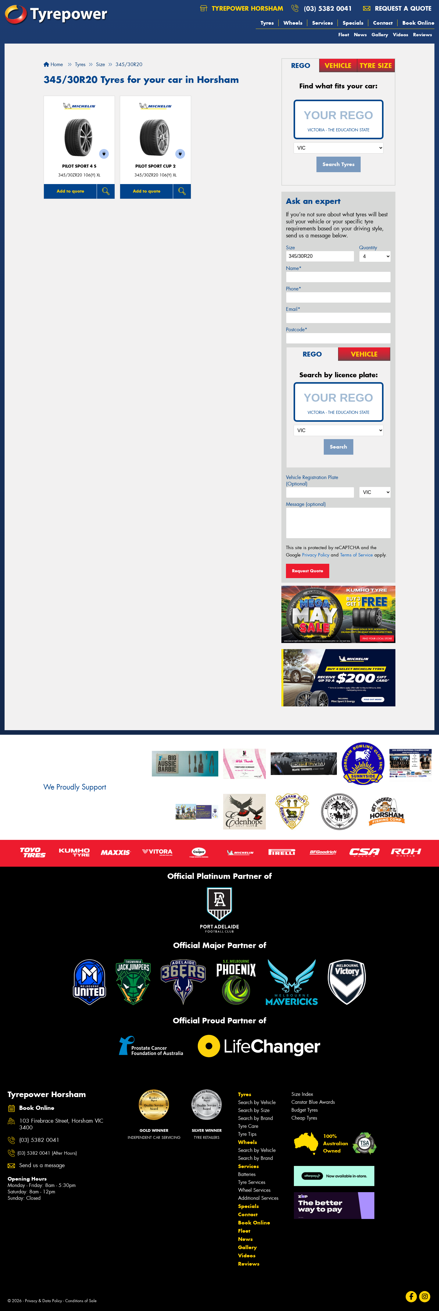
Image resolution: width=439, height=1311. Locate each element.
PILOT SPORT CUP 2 (155, 166)
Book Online (418, 23)
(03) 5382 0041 (328, 8)
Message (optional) (306, 504)
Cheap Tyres (304, 1118)
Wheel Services (254, 1190)
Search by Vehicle (257, 1102)
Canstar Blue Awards (313, 1102)
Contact (383, 23)
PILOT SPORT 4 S (79, 166)
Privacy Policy (315, 555)
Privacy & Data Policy (43, 1300)
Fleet (343, 34)
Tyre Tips (247, 1134)
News (360, 34)
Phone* (293, 289)
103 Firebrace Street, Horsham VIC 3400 (61, 1124)
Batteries (246, 1174)
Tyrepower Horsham (241, 8)
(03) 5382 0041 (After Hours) (47, 1153)
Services (322, 23)
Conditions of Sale (81, 1300)
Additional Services (258, 1198)
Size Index (302, 1094)
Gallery (380, 34)
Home (53, 64)
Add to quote (70, 191)
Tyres (267, 23)
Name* (294, 268)
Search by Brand (255, 1118)
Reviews (422, 34)
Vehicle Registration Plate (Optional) (312, 480)
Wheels (293, 23)
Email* (293, 309)
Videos (400, 34)
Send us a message (42, 1165)
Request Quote (307, 571)
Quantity (368, 247)
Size (290, 247)
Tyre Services (251, 1182)
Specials (353, 23)
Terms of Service (356, 555)
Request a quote (397, 8)
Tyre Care (248, 1126)
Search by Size (253, 1110)
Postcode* (296, 329)
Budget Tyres (304, 1110)
